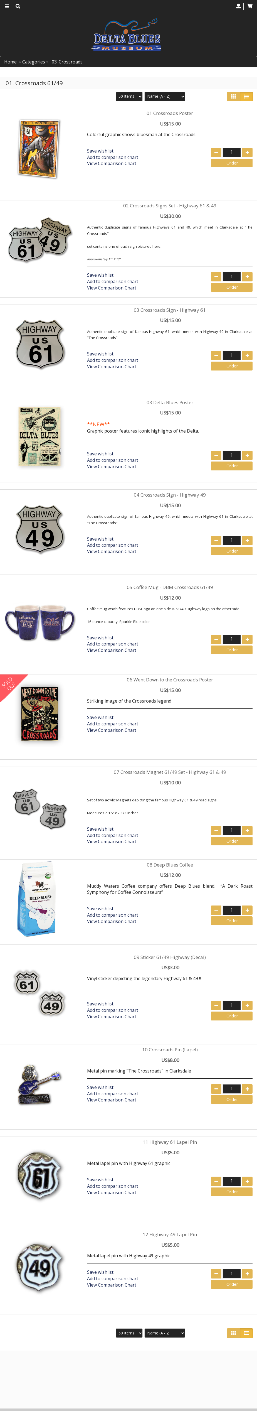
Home (10, 62)
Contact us (218, 1367)
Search (244, 1367)
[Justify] (246, 96)
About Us (190, 1367)
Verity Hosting (150, 1405)
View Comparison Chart (111, 163)
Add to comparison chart (112, 157)
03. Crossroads (67, 62)
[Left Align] (233, 96)
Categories (33, 62)
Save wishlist (100, 151)
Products (163, 1367)
